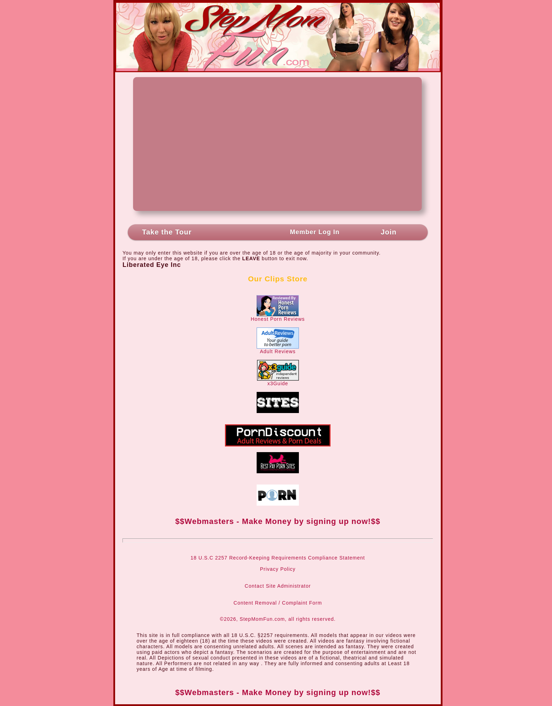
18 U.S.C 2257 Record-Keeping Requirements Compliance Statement (277, 558)
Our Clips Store (277, 279)
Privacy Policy (277, 569)
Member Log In (314, 232)
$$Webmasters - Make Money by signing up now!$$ (277, 521)
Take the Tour (167, 232)
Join (388, 232)
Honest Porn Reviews (278, 317)
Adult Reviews (278, 349)
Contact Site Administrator (278, 586)
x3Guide (278, 381)
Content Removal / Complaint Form (277, 603)
